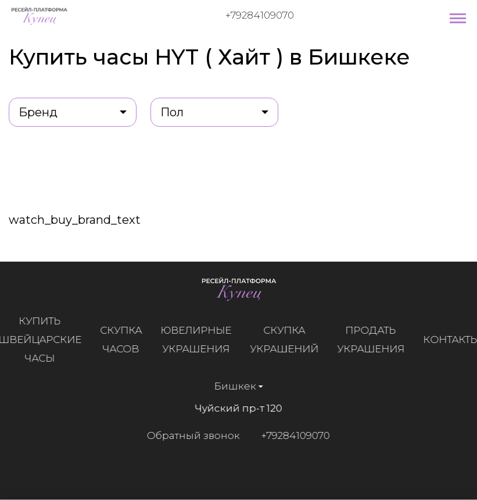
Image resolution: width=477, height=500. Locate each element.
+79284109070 (259, 15)
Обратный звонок (192, 435)
